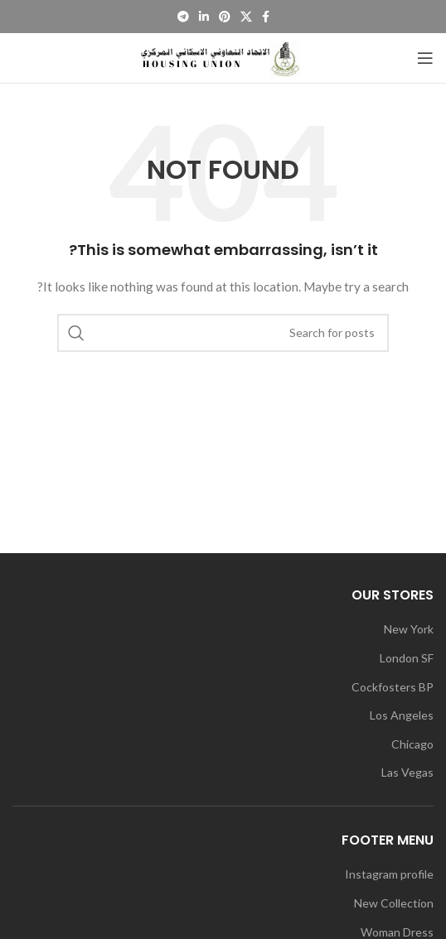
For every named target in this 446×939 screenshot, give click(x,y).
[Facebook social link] (265, 16)
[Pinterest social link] (224, 16)
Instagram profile (389, 874)
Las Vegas (407, 772)
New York (409, 629)
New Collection (394, 903)
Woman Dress (397, 932)
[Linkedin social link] (204, 16)
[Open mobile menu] (425, 58)
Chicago (412, 744)
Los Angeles (402, 715)
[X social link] (246, 16)
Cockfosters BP (392, 687)
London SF (407, 658)
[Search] (223, 333)
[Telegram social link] (183, 16)
